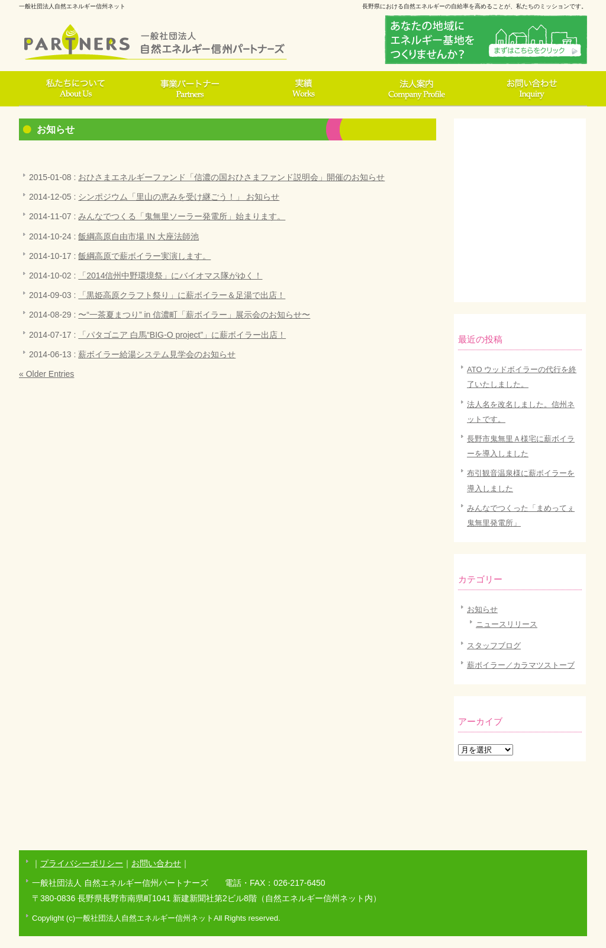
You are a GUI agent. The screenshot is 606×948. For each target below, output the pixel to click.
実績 (303, 89)
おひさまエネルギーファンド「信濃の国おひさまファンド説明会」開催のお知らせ (231, 177)
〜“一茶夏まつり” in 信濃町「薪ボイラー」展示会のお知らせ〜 (194, 314)
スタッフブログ (494, 645)
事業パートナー (189, 89)
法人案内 (416, 89)
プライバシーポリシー (81, 863)
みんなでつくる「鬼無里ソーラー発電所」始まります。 (181, 216)
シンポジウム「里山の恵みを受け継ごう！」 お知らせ (178, 196)
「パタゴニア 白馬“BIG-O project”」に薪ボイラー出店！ (182, 335)
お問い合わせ (530, 89)
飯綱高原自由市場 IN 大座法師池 (138, 236)
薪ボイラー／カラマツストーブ (521, 665)
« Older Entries (46, 374)
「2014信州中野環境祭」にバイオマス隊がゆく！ (170, 275)
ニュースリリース (506, 624)
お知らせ (482, 609)
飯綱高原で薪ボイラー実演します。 (144, 256)
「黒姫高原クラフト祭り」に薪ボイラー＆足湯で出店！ (181, 295)
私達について (76, 89)
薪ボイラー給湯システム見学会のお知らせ (157, 354)
